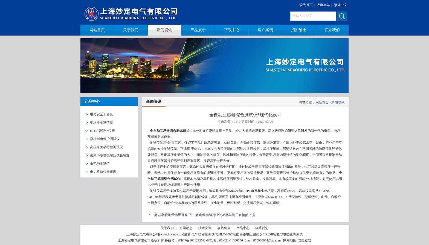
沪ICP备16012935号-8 (193, 240)
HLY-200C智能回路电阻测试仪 (240, 234)
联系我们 (261, 228)
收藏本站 (323, 5)
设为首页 (306, 5)
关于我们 (167, 228)
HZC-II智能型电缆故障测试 (283, 234)
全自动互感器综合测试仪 (168, 131)
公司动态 (186, 228)
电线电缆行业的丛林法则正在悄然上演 (227, 215)
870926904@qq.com (267, 240)
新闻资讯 (337, 102)
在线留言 (224, 228)
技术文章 (204, 228)
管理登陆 (304, 240)
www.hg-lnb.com (171, 234)
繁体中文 (340, 5)
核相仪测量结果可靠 (173, 215)
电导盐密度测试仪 (205, 234)
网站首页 (322, 102)
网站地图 (289, 240)
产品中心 (243, 228)
